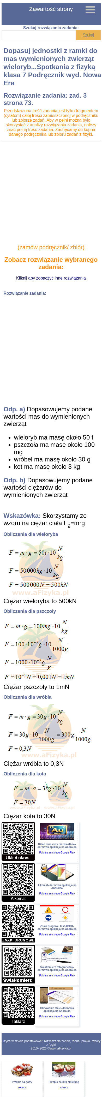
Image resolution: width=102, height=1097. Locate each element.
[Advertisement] (50, 193)
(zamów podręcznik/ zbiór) (51, 247)
